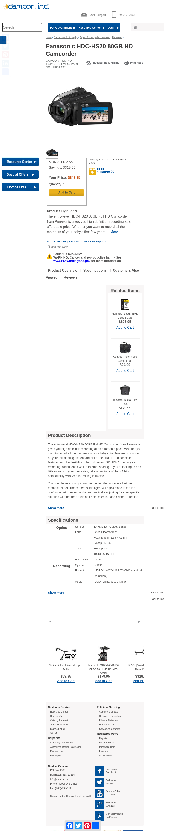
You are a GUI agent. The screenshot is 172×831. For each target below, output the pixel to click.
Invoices (103, 751)
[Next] (139, 627)
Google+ (110, 806)
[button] (21, 48)
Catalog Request (59, 720)
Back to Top (157, 507)
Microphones (10, 107)
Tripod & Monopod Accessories (95, 37)
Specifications (95, 270)
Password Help (107, 747)
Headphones (10, 92)
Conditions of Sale (108, 711)
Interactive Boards (12, 99)
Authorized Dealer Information (65, 747)
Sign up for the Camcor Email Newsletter (71, 796)
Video (6, 145)
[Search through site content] (22, 27)
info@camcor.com (59, 779)
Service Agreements (109, 729)
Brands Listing (57, 729)
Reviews (70, 277)
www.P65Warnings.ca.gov (71, 261)
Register (103, 738)
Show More (56, 508)
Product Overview (62, 270)
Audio (6, 47)
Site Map (54, 733)
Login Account (106, 742)
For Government (62, 27)
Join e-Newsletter (59, 724)
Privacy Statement (108, 720)
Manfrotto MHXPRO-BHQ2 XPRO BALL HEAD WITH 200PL (103, 669)
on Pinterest (112, 817)
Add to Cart (125, 327)
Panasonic (117, 37)
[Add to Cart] (66, 192)
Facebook (111, 772)
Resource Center (91, 27)
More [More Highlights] (114, 232)
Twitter (109, 783)
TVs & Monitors (11, 137)
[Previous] (50, 627)
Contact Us (56, 716)
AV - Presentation (12, 54)
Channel (110, 794)
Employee (55, 755)
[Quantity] (65, 184)
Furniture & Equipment (15, 115)
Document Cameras (13, 84)
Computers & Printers (14, 77)
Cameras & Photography (16, 62)
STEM (6, 122)
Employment (56, 751)
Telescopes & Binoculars (16, 130)
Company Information (61, 742)
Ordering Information (110, 716)
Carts (6, 69)
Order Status (105, 755)
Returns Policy (106, 724)
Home (49, 37)
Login (113, 27)
